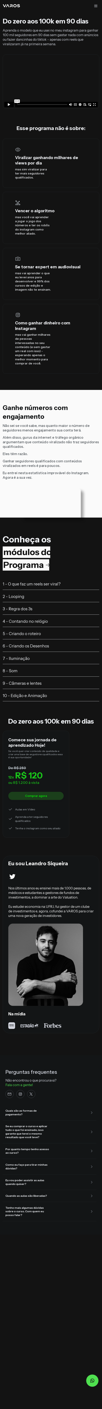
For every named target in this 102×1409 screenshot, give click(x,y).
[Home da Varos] (11, 5)
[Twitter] (12, 874)
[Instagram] (20, 1094)
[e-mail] (9, 1094)
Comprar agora (36, 796)
